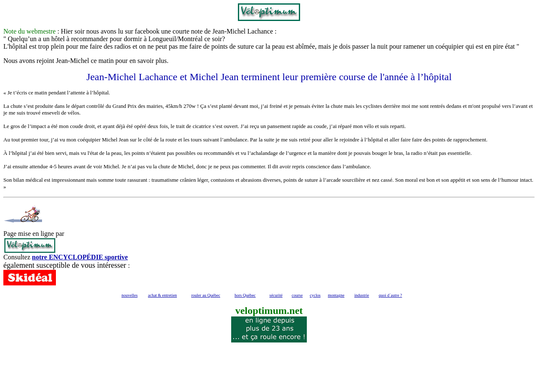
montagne (336, 295)
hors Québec (245, 295)
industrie (361, 295)
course (297, 295)
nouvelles (129, 295)
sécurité (275, 295)
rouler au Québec (205, 295)
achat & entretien (162, 295)
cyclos (315, 295)
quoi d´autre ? (390, 295)
